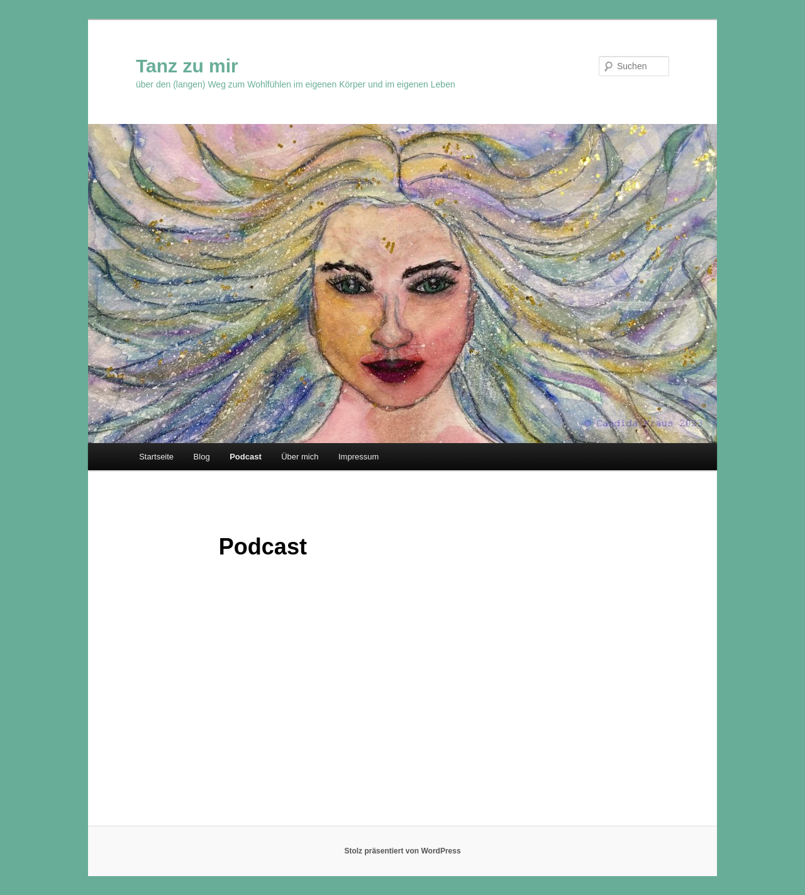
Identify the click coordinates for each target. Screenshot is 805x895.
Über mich (299, 456)
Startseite (156, 456)
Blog (202, 456)
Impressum (358, 456)
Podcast (246, 456)
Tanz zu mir (187, 65)
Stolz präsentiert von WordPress (402, 851)
